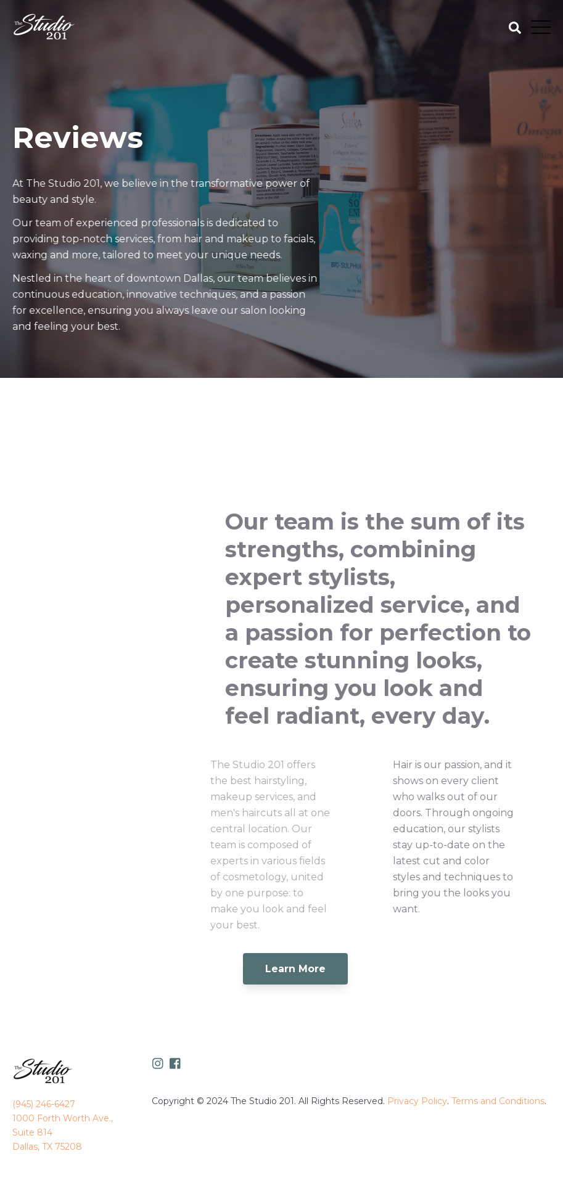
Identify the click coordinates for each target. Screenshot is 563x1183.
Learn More (295, 969)
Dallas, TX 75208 (47, 1146)
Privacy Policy (417, 1101)
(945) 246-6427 (43, 1104)
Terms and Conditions (498, 1101)
